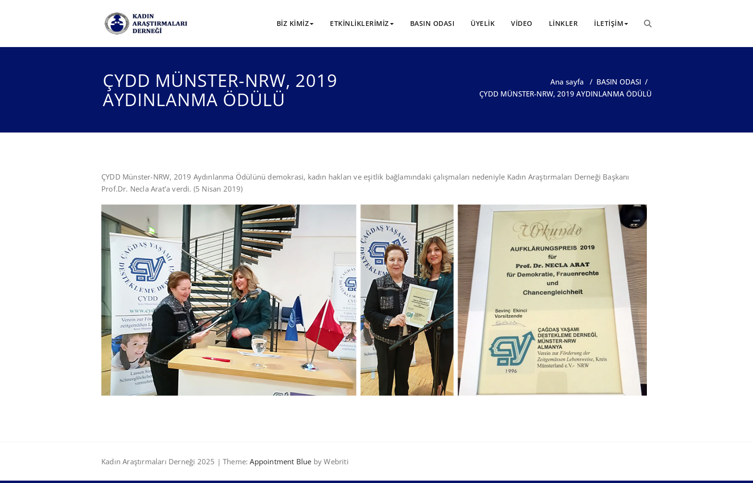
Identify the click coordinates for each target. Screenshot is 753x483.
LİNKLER (563, 23)
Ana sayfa (567, 81)
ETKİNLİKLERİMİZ (362, 23)
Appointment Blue (279, 461)
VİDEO (522, 23)
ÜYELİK (483, 23)
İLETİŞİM (611, 23)
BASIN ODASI (432, 23)
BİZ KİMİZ (295, 23)
